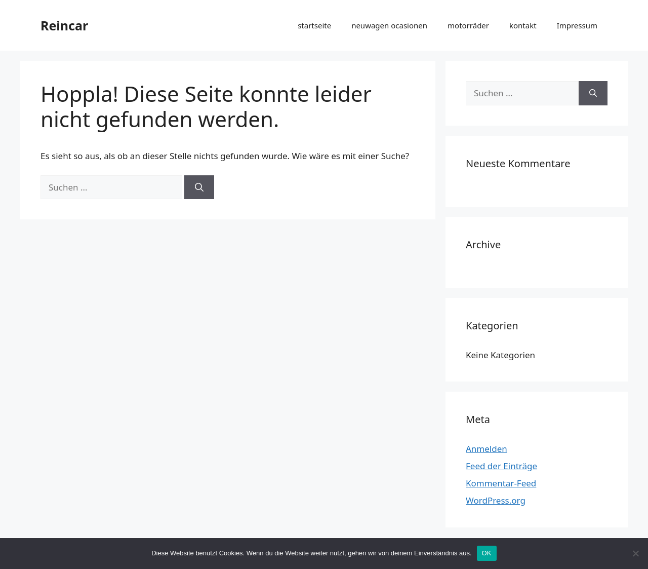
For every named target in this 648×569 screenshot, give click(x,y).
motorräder (468, 25)
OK (487, 553)
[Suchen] (199, 187)
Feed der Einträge (501, 466)
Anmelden (486, 448)
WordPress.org (495, 500)
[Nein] (635, 553)
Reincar (64, 25)
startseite (314, 25)
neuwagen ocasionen (389, 25)
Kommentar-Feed (501, 483)
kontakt (523, 25)
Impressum (577, 25)
